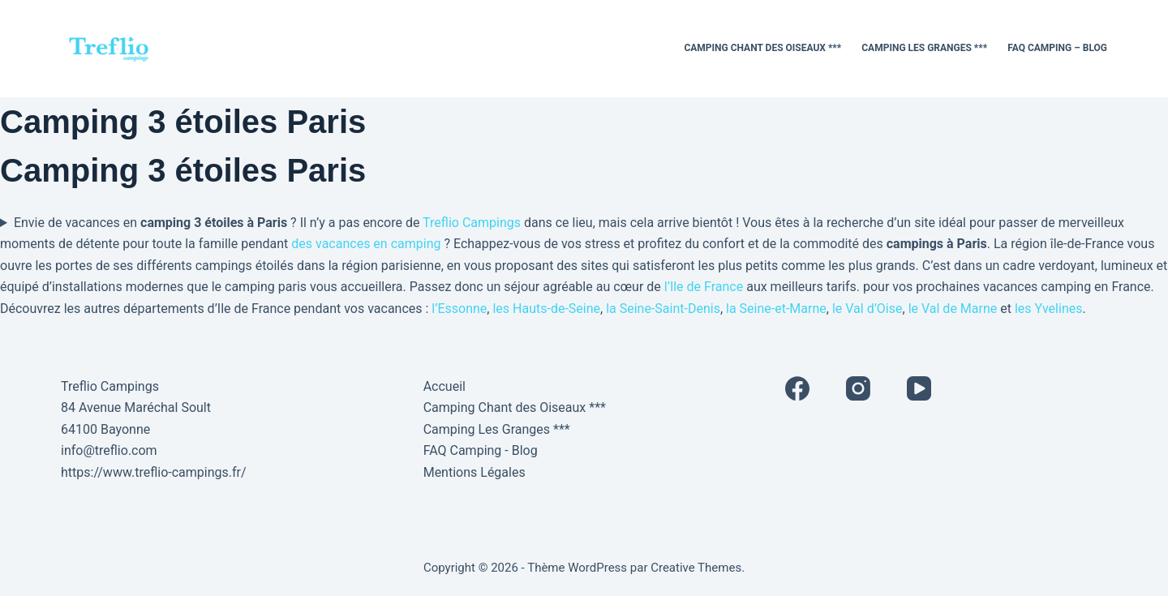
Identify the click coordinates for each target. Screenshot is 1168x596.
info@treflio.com (109, 450)
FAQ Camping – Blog (1057, 48)
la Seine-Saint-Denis (663, 308)
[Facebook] (797, 388)
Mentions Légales (474, 472)
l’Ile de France (703, 286)
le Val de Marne (953, 308)
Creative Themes (696, 567)
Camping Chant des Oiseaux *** (762, 48)
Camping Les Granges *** (924, 48)
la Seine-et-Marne (776, 308)
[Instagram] (858, 388)
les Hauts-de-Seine (546, 308)
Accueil (444, 386)
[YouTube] (919, 388)
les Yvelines (1049, 308)
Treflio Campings (472, 222)
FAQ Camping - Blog (480, 450)
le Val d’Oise (867, 308)
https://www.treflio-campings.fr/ (154, 472)
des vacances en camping (365, 243)
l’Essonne (459, 308)
